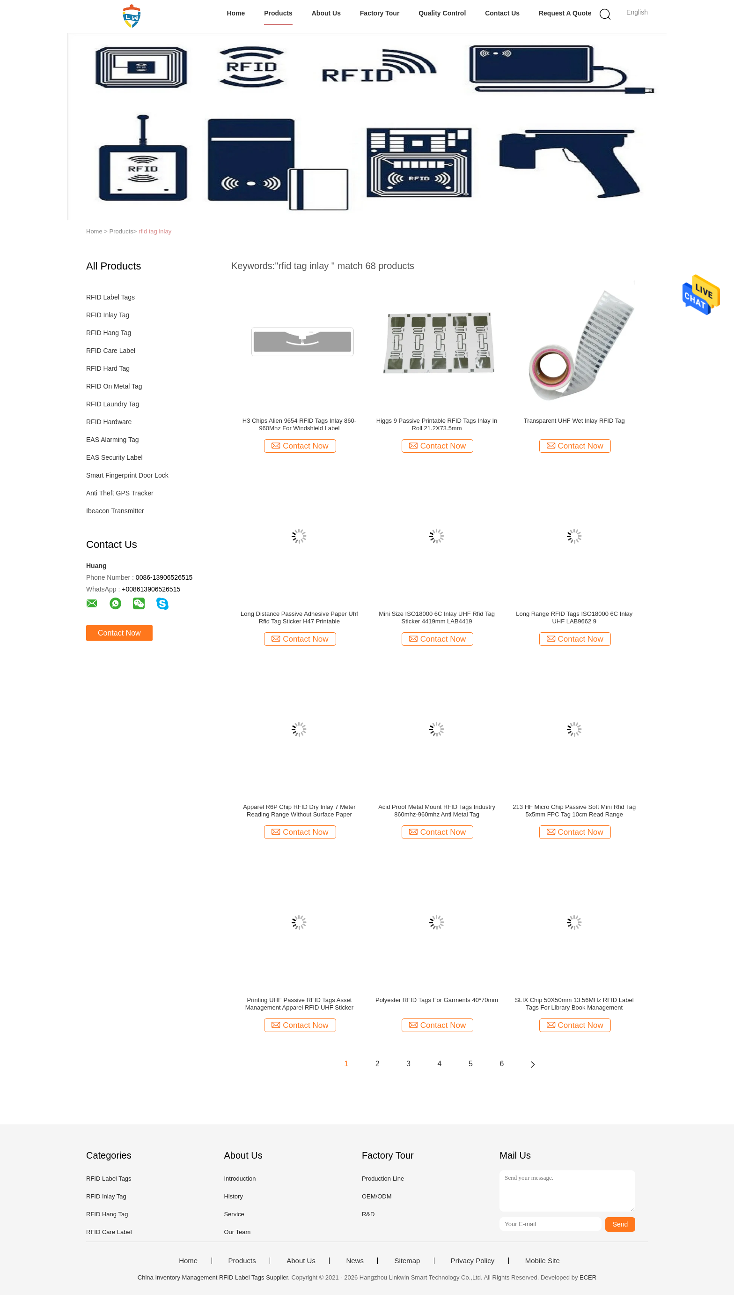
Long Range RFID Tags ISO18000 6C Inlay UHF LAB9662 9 (574, 617)
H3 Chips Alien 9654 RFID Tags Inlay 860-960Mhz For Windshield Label (299, 424)
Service (234, 1214)
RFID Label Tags (110, 297)
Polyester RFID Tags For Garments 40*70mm (436, 999)
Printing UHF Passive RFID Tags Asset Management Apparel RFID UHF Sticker (299, 1003)
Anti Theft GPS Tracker (120, 493)
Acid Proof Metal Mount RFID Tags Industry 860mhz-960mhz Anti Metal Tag (436, 810)
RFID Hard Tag (108, 368)
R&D (368, 1214)
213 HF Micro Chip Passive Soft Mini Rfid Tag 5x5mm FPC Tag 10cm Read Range (574, 810)
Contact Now (119, 633)
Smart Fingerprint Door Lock (127, 475)
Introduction (240, 1178)
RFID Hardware (109, 422)
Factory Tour (380, 13)
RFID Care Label (110, 350)
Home (236, 13)
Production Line (383, 1178)
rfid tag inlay (155, 231)
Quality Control (442, 13)
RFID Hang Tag (108, 333)
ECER (588, 1277)
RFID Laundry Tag (112, 404)
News (355, 1261)
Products (278, 13)
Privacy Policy (472, 1261)
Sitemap (407, 1261)
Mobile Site (542, 1261)
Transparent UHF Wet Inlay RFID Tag (574, 420)
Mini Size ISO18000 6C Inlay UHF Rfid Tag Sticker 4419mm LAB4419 (437, 617)
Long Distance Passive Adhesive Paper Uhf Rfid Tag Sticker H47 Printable (299, 617)
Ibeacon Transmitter (115, 511)
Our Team (237, 1231)
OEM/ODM (377, 1196)
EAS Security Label (114, 457)
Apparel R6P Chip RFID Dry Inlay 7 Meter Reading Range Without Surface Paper (299, 810)
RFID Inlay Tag (107, 315)
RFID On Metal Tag (114, 386)
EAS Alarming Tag (112, 439)
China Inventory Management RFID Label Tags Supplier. (215, 1277)
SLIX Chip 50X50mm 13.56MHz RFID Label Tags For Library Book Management (574, 1003)
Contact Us (502, 13)
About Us (326, 13)
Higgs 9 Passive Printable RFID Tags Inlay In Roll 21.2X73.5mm (436, 424)
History (233, 1196)
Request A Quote (565, 13)
